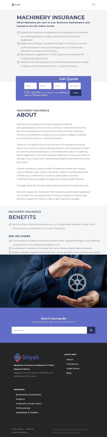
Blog (68, 373)
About (69, 359)
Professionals (23, 408)
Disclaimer (30, 429)
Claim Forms (72, 368)
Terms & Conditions (19, 432)
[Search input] (49, 330)
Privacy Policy (17, 429)
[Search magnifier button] (91, 330)
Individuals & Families (27, 412)
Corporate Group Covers (29, 403)
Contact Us (72, 364)
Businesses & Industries (28, 394)
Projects (20, 399)
